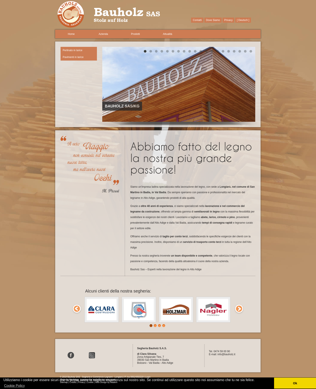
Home (71, 34)
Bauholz (118, 12)
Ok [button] (295, 383)
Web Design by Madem (106, 382)
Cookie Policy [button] (14, 386)
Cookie (90, 382)
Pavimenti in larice (73, 57)
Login (147, 377)
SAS (153, 14)
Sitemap (64, 382)
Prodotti (135, 34)
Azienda (103, 34)
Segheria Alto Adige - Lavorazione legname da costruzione (88, 380)
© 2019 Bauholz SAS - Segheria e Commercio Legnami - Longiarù (91, 377)
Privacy (228, 20)
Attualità (167, 34)
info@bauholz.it (227, 354)
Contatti (197, 20)
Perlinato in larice (72, 50)
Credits (73, 382)
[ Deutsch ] (243, 20)
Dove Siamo (213, 20)
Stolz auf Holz (111, 20)
